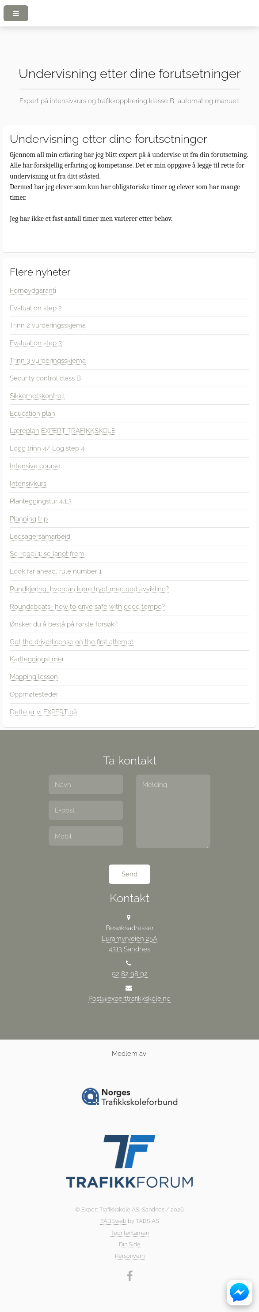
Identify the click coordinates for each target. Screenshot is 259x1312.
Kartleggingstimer (37, 659)
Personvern (130, 1255)
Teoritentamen (129, 1233)
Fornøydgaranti (33, 290)
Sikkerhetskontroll (37, 395)
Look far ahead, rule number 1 (56, 571)
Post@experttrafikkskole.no (129, 998)
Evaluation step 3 (36, 343)
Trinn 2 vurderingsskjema (48, 325)
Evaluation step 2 (36, 308)
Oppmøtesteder (34, 694)
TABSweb (113, 1221)
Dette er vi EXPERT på (43, 712)
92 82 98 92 (130, 973)
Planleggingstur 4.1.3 (41, 501)
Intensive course (35, 466)
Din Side (130, 1244)
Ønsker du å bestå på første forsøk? (64, 624)
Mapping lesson (34, 676)
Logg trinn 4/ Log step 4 (47, 448)
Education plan (32, 413)
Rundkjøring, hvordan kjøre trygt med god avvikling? (89, 589)
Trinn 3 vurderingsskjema (48, 360)
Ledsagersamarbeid (40, 536)
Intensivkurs (28, 483)
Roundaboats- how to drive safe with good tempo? (87, 606)
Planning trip (29, 518)
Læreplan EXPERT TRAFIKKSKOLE (62, 430)
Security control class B (45, 378)
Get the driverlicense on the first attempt (71, 641)
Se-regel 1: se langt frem (47, 553)
